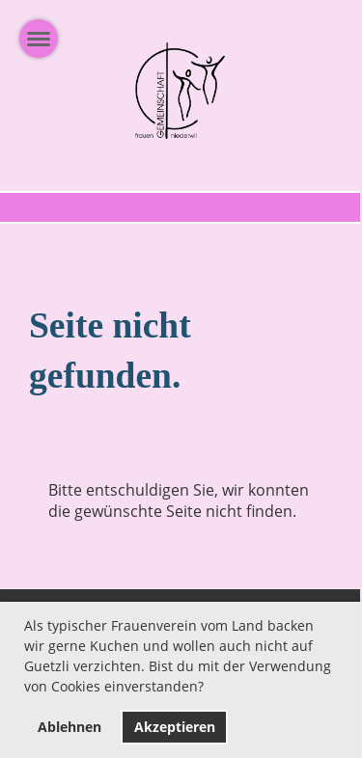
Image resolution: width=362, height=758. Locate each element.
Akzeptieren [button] (174, 726)
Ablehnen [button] (69, 726)
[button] (210, 689)
